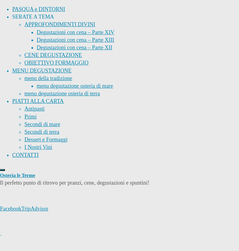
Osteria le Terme (17, 175)
